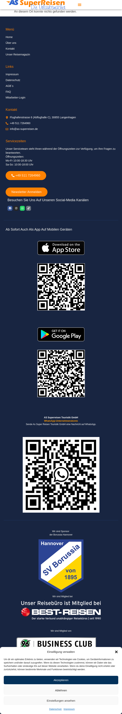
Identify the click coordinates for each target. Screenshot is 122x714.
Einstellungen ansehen (61, 700)
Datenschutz (55, 709)
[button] (116, 652)
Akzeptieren (60, 680)
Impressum (69, 709)
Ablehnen (61, 690)
